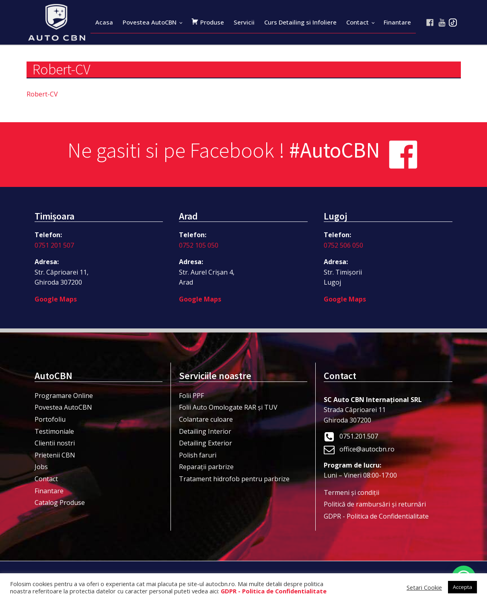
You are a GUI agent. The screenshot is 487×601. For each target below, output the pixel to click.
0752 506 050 (343, 245)
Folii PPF (191, 395)
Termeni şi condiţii (351, 492)
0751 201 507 (54, 245)
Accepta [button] (462, 587)
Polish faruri (197, 455)
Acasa (104, 22)
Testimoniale (54, 431)
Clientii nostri (55, 443)
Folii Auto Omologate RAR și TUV (228, 407)
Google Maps (56, 299)
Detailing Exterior (205, 443)
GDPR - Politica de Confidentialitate (376, 516)
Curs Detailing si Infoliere (300, 22)
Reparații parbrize (206, 466)
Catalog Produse (60, 502)
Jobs (41, 466)
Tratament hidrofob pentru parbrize (234, 478)
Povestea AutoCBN (150, 22)
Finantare (397, 22)
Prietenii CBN (55, 455)
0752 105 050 (198, 245)
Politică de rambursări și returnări (375, 504)
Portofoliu (50, 419)
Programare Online (64, 395)
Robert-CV (42, 94)
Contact (357, 22)
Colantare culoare (206, 419)
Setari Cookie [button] (424, 587)
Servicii (244, 22)
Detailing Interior (205, 431)
